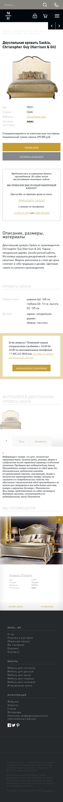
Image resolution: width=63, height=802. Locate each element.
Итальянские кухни (20, 685)
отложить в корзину (32, 156)
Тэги (21, 441)
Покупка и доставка (20, 637)
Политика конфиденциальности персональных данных (28, 717)
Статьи (12, 708)
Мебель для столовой (21, 681)
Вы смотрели (16, 644)
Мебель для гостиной (21, 667)
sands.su (49, 790)
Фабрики (19, 31)
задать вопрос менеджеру (31, 368)
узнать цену (32, 147)
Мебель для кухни (19, 674)
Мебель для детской (21, 671)
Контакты (13, 651)
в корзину (47, 606)
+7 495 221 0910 (22, 212)
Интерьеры (15, 712)
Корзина (13, 648)
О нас (11, 634)
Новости (13, 705)
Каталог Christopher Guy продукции (21, 33)
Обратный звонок (19, 641)
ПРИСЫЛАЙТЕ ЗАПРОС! (31, 200)
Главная (6, 31)
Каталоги (40, 441)
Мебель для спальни (21, 678)
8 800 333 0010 (41, 212)
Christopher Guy (36, 31)
